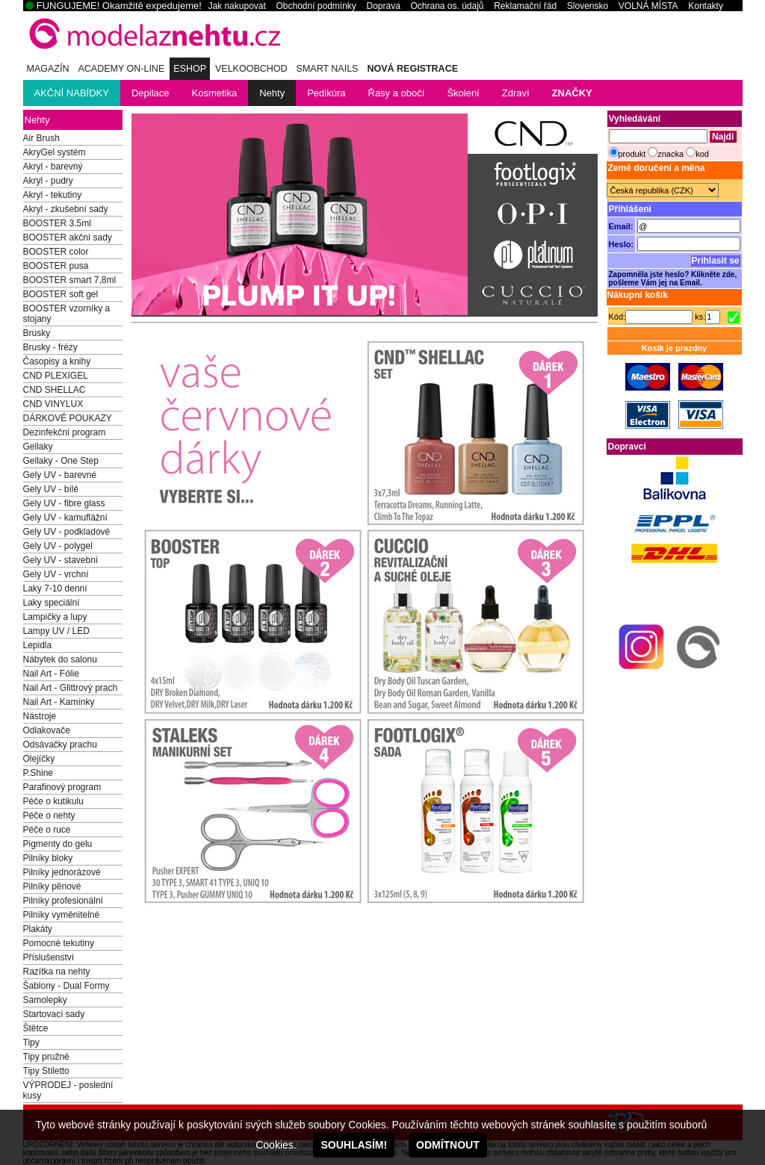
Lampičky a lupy (55, 617)
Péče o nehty (49, 815)
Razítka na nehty (56, 971)
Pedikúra (326, 93)
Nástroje (40, 716)
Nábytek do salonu (60, 659)
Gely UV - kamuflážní (65, 517)
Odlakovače (46, 730)
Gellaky (38, 446)
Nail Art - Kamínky (59, 702)
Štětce (36, 1028)
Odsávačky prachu (60, 744)
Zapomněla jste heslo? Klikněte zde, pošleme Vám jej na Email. (673, 278)
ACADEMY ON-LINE (121, 68)
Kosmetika (215, 93)
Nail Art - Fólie (51, 673)
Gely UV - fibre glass (64, 503)
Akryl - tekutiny (52, 195)
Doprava (383, 6)
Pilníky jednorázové (62, 872)
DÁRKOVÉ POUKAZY (67, 418)
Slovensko (587, 6)
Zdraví (516, 93)
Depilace (150, 93)
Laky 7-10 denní (55, 588)
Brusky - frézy (50, 347)
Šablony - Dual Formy (66, 986)
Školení (463, 93)
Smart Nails (328, 68)
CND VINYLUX (53, 404)
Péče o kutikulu (53, 801)
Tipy (31, 1042)
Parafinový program (62, 787)
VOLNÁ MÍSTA (648, 6)
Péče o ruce (47, 829)
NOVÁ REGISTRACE (412, 68)
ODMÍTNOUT (448, 1145)
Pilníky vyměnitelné (61, 915)
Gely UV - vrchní (56, 574)
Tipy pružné (46, 1056)
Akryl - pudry (48, 180)
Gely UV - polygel (58, 546)
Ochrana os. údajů (446, 6)
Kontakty (705, 6)
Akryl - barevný (53, 166)
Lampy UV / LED (56, 631)
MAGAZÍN (48, 68)
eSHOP (189, 68)
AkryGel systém (54, 152)
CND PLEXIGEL (55, 375)
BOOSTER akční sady (67, 237)
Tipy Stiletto (46, 1071)
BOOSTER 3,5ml (57, 223)
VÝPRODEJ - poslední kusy (68, 1090)
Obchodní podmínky (316, 6)
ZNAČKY (572, 93)
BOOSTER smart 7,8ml (70, 280)
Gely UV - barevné (60, 475)
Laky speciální (51, 602)
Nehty (272, 93)
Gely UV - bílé (51, 489)
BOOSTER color (56, 251)
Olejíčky (39, 759)
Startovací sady (54, 1014)
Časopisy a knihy (57, 361)
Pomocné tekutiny (58, 943)
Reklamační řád (525, 6)
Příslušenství (49, 957)
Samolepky (45, 1000)
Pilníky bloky (48, 858)
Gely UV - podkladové (67, 531)
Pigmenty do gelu (58, 844)
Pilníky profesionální (63, 900)
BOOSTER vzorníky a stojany (67, 313)
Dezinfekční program (64, 432)
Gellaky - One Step (61, 461)
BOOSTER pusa (56, 266)
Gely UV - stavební (61, 560)
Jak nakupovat (236, 6)
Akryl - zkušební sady (65, 209)
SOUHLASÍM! (353, 1145)
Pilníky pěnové (52, 886)
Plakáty (37, 929)
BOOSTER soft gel (61, 294)
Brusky (37, 333)
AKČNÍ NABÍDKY (71, 93)
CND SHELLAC (54, 390)
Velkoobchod (251, 68)
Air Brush (41, 138)
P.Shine (38, 773)
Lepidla (37, 645)
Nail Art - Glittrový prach (70, 688)
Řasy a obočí (396, 93)
